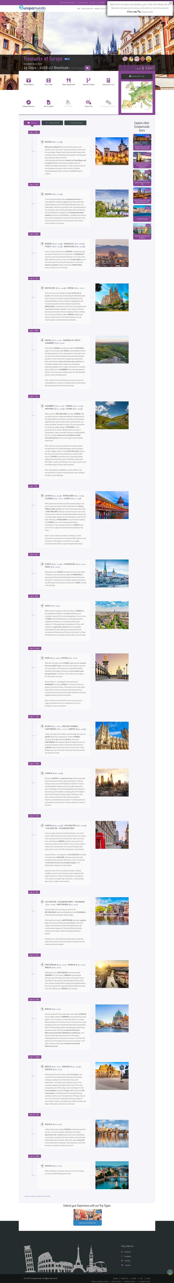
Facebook (126, 1249)
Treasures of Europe (53, 58)
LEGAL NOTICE (115, 1279)
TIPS (141, 1276)
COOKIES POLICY (144, 1279)
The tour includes (74, 123)
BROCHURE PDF (86, 8)
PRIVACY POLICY (129, 1279)
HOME (116, 1276)
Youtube (125, 1263)
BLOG (90, 2)
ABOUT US (125, 1276)
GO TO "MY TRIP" (80, 2)
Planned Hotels (52, 123)
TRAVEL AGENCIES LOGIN (97, 1279)
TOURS (134, 1276)
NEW (76, 8)
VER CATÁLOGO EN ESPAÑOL (62, 2)
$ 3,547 (145, 68)
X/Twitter (125, 1258)
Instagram (126, 1254)
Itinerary (32, 123)
